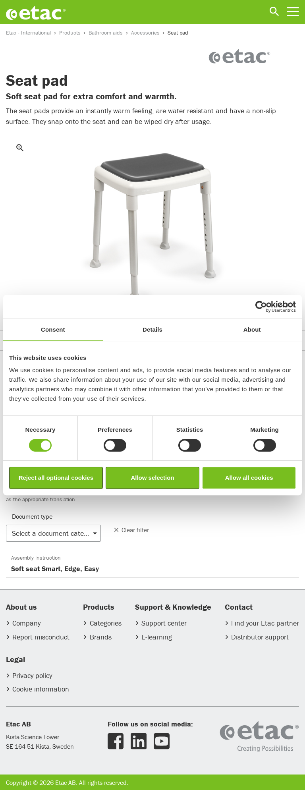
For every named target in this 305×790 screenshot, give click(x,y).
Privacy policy (32, 675)
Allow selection (152, 477)
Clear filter (131, 530)
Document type (32, 516)
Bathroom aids (106, 32)
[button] (53, 533)
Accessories (145, 32)
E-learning (156, 636)
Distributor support (260, 636)
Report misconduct (40, 636)
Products (70, 32)
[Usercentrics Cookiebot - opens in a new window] (261, 307)
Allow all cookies (249, 477)
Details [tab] (152, 329)
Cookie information (40, 688)
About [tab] (252, 329)
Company (26, 623)
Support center (164, 623)
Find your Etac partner (265, 623)
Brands (101, 636)
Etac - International (28, 32)
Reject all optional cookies (56, 477)
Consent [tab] (53, 329)
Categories (106, 623)
